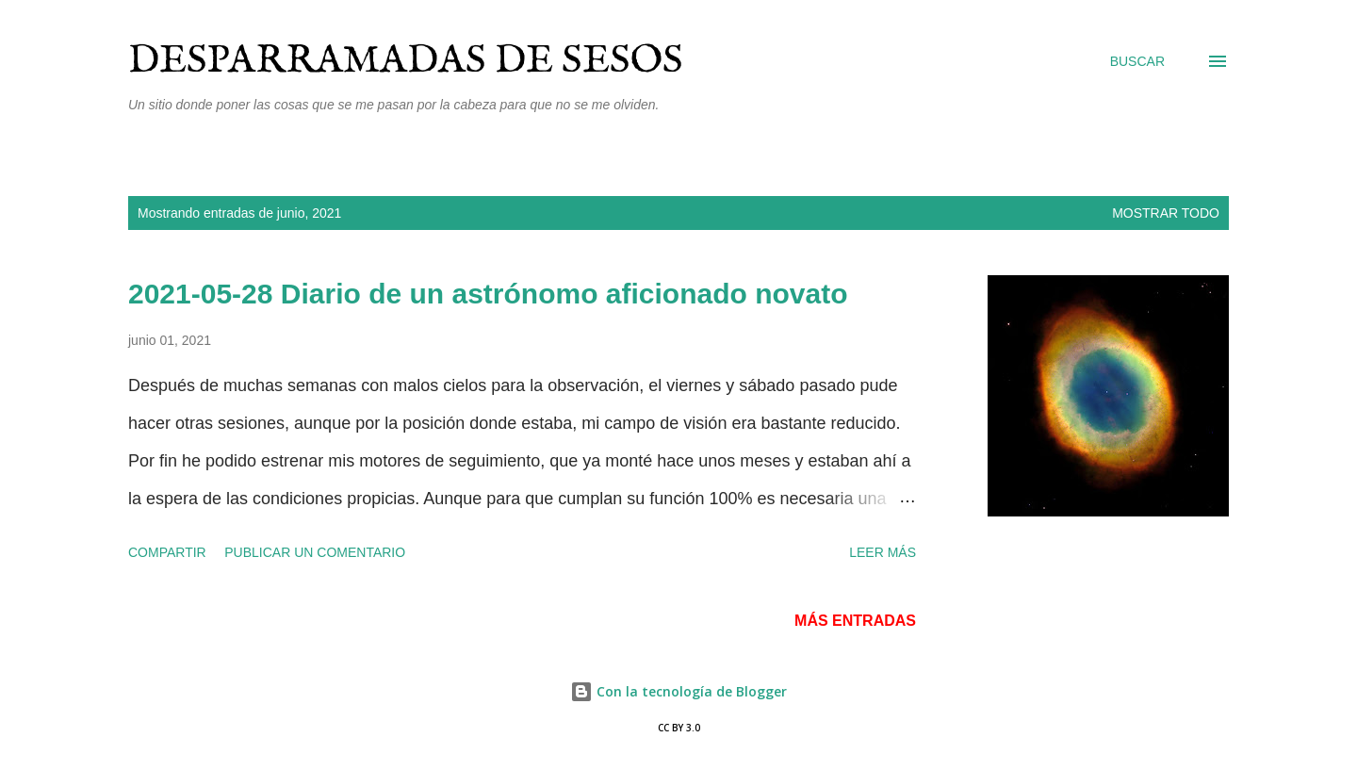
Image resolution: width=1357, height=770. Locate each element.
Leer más (882, 552)
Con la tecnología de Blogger (678, 691)
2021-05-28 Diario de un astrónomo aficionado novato (488, 293)
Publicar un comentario (314, 552)
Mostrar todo (1165, 213)
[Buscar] (1137, 61)
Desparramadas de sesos (405, 61)
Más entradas (855, 621)
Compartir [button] (167, 552)
